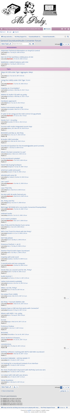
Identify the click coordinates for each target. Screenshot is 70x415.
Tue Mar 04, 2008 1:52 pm (19, 271)
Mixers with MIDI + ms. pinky (11, 313)
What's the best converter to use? (13, 152)
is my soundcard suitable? (10, 158)
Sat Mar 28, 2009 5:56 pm (21, 177)
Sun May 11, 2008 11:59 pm (18, 252)
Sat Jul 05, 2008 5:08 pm (17, 227)
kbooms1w (10, 283)
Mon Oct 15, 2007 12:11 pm (19, 296)
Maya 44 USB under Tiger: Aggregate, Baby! (17, 72)
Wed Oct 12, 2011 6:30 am (22, 109)
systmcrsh (9, 215)
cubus (8, 377)
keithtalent (9, 233)
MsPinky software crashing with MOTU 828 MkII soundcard (22, 352)
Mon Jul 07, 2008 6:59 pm (21, 220)
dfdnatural (9, 310)
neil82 (8, 252)
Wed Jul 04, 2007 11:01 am (19, 321)
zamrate (9, 296)
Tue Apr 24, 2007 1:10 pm (17, 360)
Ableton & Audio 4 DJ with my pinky (14, 95)
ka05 (8, 346)
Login (10, 32)
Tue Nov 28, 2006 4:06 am (21, 83)
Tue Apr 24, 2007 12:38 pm (18, 371)
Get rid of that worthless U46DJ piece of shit (17, 57)
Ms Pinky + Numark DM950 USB (12, 302)
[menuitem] (62, 28)
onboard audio (6, 213)
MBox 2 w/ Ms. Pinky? (9, 288)
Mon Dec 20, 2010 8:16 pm (22, 128)
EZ (7, 328)
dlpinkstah (10, 58)
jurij (8, 75)
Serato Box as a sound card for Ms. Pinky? (16, 270)
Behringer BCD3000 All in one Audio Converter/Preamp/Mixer (23, 207)
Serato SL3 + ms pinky (9, 120)
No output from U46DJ (9, 294)
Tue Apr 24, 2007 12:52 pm (18, 365)
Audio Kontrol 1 (7, 276)
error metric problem (9, 219)
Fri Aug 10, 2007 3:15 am (19, 310)
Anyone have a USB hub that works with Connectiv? (20, 308)
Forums (48, 29)
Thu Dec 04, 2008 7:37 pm (21, 209)
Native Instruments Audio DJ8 (12, 107)
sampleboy (10, 258)
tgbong (9, 202)
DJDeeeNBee (10, 334)
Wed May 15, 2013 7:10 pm (22, 96)
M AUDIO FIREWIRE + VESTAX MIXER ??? (15, 358)
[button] (68, 44)
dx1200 (9, 271)
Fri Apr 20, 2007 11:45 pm (18, 377)
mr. (8, 147)
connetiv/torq (6, 344)
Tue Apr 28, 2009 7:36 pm (21, 166)
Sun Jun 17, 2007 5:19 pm (16, 328)
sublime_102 (10, 128)
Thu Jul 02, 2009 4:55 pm (20, 160)
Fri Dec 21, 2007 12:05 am (22, 278)
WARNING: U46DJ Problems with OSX (14, 62)
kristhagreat (10, 166)
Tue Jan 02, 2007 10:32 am (17, 75)
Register (17, 32)
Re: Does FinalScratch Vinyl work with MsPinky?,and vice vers (23, 370)
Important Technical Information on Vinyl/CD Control (20, 51)
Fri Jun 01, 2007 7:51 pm (20, 339)
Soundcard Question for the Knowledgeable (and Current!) (22, 146)
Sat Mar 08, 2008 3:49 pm (21, 265)
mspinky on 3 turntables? (10, 88)
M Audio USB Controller (9, 139)
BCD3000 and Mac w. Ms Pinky (12, 133)
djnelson (9, 154)
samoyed (9, 171)
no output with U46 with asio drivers (14, 375)
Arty (29, 412)
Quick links (2, 29)
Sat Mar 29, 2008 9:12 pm (20, 258)
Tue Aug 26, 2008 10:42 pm (17, 64)
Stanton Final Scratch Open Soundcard (15, 251)
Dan (8, 52)
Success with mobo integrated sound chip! (16, 127)
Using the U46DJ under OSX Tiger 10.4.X (15, 80)
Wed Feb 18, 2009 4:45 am (21, 196)
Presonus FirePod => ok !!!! (10, 244)
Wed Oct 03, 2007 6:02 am (21, 303)
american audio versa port (10, 170)
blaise (8, 227)
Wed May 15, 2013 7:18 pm (22, 90)
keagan (9, 321)
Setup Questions (7, 380)
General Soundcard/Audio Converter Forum (21, 40)
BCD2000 (4, 333)
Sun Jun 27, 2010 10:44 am (18, 134)
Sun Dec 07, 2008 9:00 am (19, 202)
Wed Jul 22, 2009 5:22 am (19, 154)
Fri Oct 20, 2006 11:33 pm (21, 58)
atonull (8, 239)
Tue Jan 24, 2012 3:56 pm (18, 102)
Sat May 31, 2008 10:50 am (19, 239)
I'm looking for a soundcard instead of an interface (19, 363)
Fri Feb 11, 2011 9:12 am (20, 122)
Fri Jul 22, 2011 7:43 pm (20, 115)
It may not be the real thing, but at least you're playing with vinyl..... (23, 29)
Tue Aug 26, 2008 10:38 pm (17, 52)
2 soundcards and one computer (13, 263)
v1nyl (8, 141)
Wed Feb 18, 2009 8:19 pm (18, 189)
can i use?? (5, 182)
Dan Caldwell (10, 177)
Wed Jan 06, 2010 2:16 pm (18, 141)
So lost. (3, 320)
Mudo (8, 102)
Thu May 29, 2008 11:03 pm (18, 246)
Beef (8, 382)
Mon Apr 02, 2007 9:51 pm (17, 382)
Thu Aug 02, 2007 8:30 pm (18, 315)
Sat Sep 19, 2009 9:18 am (16, 147)
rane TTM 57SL (6, 188)
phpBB (29, 410)
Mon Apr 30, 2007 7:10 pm (21, 353)
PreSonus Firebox (7, 326)
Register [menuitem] (69, 29)
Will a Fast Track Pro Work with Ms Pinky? (16, 231)
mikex (8, 246)
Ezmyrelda (9, 122)
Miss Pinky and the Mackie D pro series (15, 225)
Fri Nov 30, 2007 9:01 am (17, 289)
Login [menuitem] (66, 29)
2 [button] (63, 44)
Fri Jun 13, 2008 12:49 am (20, 233)
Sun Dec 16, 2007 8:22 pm (21, 283)
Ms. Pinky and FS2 (7, 201)
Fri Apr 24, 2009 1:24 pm (19, 171)
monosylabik (10, 109)
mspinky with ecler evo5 (10, 257)
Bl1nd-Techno (10, 278)
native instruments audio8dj (11, 281)
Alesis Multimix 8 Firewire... (11, 338)
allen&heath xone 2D (9, 175)
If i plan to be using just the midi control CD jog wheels (21, 114)
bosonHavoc (10, 90)
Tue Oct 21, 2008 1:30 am (20, 215)
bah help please (7, 238)
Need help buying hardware (11, 165)
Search (4, 32)
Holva (8, 289)
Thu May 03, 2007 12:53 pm (18, 346)
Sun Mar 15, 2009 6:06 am (21, 183)
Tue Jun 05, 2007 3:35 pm (22, 334)
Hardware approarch (8, 101)
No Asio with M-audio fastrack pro (13, 194)
